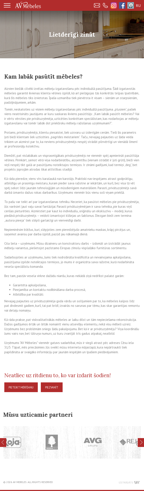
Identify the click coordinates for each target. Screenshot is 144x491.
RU (138, 5)
